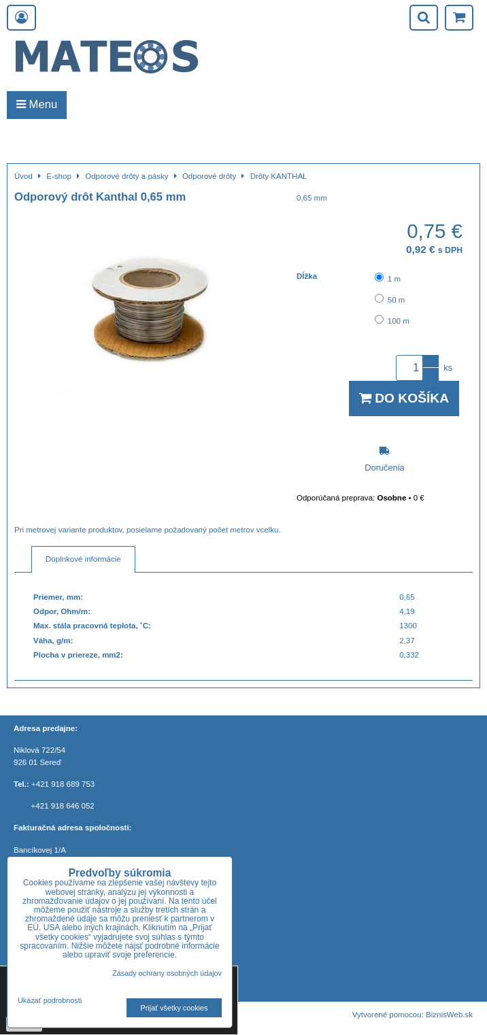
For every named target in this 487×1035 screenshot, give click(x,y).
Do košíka (404, 398)
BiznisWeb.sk (449, 1015)
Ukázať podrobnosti (50, 1000)
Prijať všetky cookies (174, 1008)
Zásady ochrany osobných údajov (167, 973)
